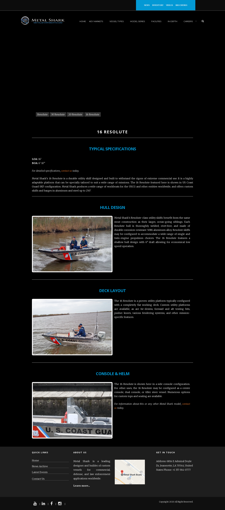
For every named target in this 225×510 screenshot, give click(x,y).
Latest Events (40, 472)
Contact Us (38, 478)
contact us (66, 170)
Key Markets (96, 21)
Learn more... (81, 485)
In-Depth (172, 21)
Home (83, 21)
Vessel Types (116, 21)
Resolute (42, 114)
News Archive (40, 466)
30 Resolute (58, 114)
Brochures (181, 5)
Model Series (137, 21)
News (148, 5)
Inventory (159, 5)
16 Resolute (92, 114)
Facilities (156, 21)
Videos (171, 5)
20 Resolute (75, 114)
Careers (188, 21)
